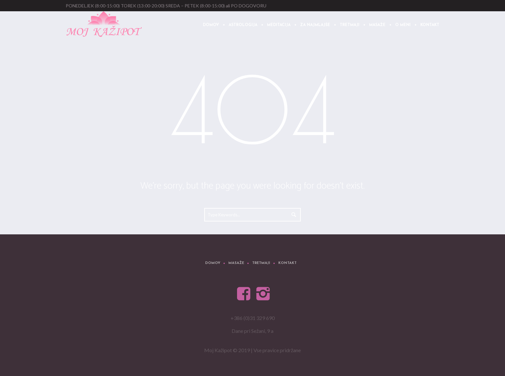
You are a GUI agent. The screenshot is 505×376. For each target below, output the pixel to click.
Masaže (236, 263)
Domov (212, 263)
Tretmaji (261, 263)
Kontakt (287, 263)
